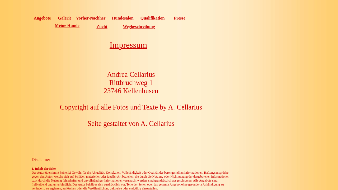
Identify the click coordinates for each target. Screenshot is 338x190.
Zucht (102, 26)
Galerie (65, 18)
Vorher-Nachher (91, 18)
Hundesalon (123, 18)
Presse (179, 18)
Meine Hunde (67, 25)
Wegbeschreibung (139, 26)
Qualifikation (152, 18)
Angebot (41, 18)
